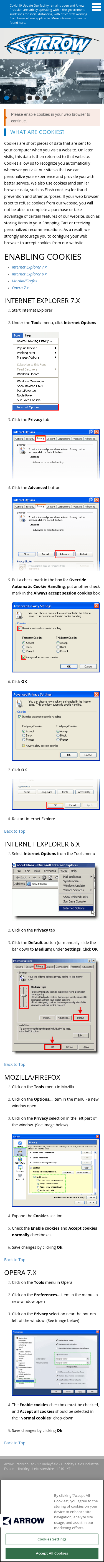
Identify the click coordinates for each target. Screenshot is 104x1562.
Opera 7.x (20, 287)
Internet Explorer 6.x (29, 274)
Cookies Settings (52, 1539)
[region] (52, 1521)
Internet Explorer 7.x (29, 267)
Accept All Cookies (52, 1553)
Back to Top (14, 831)
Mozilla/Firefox (24, 280)
